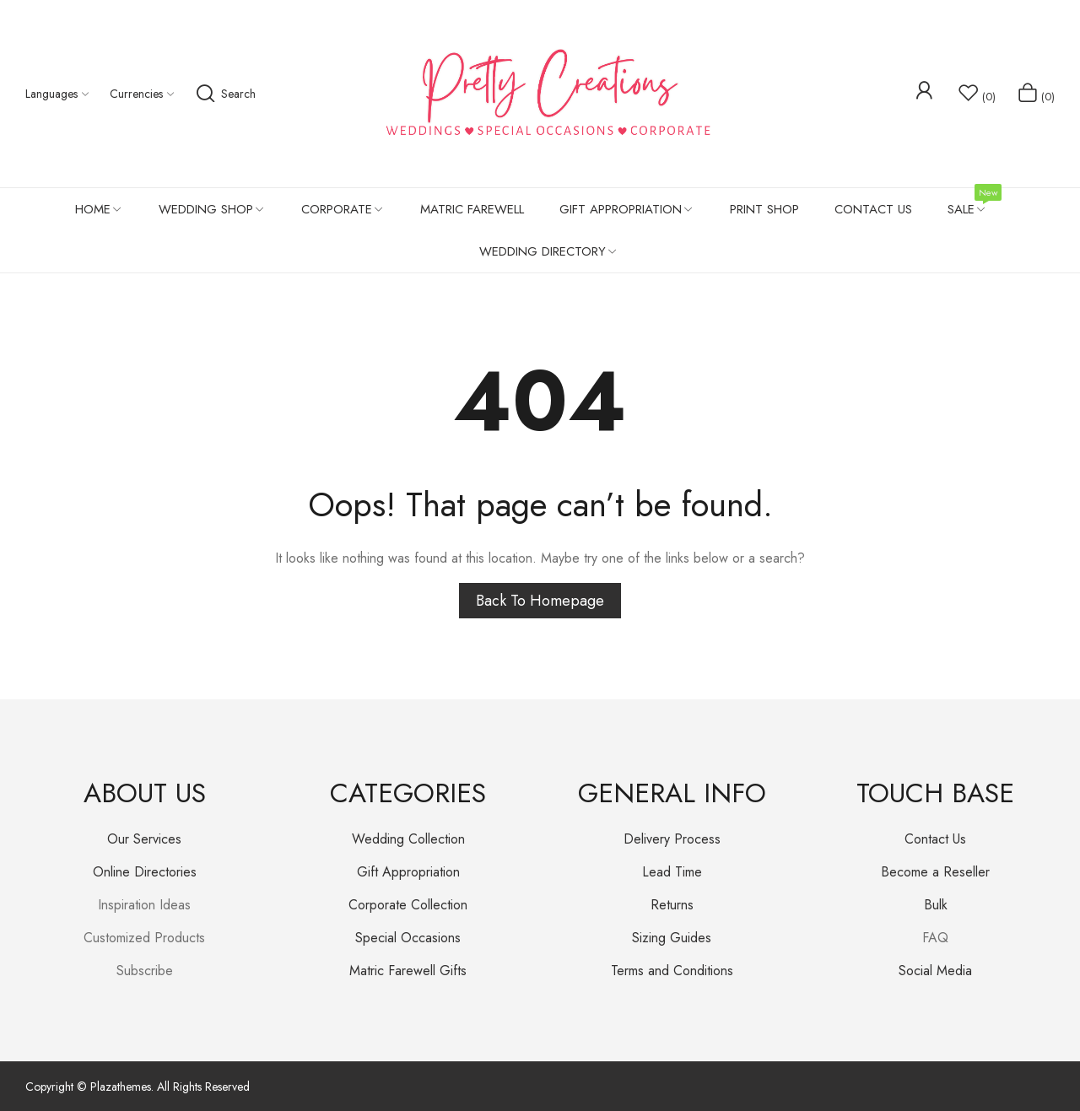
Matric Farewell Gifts (408, 970)
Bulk (936, 904)
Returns (672, 904)
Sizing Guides (671, 937)
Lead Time (672, 872)
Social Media (935, 970)
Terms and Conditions (672, 970)
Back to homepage (540, 601)
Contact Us (935, 839)
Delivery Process (672, 839)
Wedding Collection (408, 839)
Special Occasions (408, 937)
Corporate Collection (407, 904)
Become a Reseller (935, 872)
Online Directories (145, 872)
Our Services (144, 839)
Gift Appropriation (408, 872)
